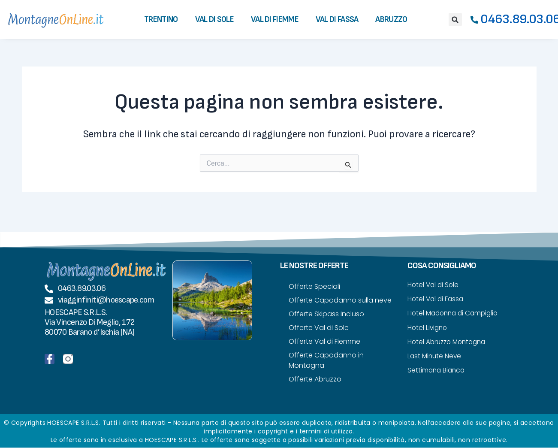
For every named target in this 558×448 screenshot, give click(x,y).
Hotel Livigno (428, 328)
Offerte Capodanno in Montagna (326, 360)
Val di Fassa (337, 19)
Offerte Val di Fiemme (324, 341)
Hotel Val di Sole (434, 285)
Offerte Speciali (314, 286)
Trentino (161, 19)
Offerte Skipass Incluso (326, 314)
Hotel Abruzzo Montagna (449, 343)
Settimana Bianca (437, 372)
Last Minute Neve (435, 358)
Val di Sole (214, 19)
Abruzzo (391, 19)
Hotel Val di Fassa (436, 299)
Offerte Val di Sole (319, 328)
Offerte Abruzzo (315, 379)
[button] (455, 19)
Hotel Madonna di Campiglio (455, 314)
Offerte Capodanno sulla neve (340, 300)
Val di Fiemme (275, 19)
